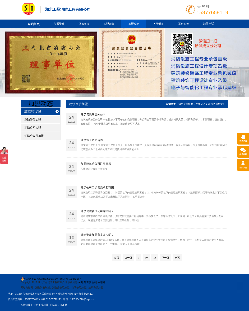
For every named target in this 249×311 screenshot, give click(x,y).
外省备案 (84, 23)
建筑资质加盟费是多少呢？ (97, 245)
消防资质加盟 (32, 119)
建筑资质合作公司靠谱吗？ (97, 222)
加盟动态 (133, 23)
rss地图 (101, 282)
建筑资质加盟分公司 (93, 114)
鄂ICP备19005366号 (70, 278)
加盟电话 (208, 23)
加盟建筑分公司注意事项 (96, 174)
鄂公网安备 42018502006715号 (39, 279)
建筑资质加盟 (32, 111)
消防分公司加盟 (34, 135)
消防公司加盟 (32, 127)
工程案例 (183, 23)
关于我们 (158, 23)
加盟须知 (108, 23)
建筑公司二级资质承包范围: (98, 198)
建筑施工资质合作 (92, 151)
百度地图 (91, 282)
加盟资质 (59, 23)
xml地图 (81, 282)
